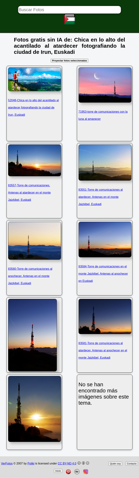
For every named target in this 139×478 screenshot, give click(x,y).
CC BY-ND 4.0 (67, 463)
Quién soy (115, 463)
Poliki (31, 463)
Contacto (131, 463)
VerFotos (7, 463)
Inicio (58, 471)
